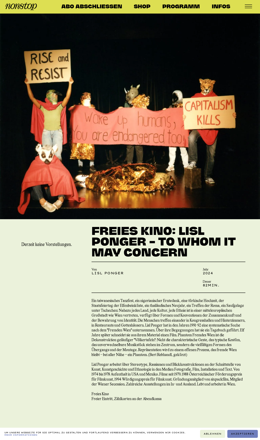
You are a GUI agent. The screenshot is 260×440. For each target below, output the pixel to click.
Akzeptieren (242, 433)
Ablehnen (213, 433)
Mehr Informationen (20, 435)
